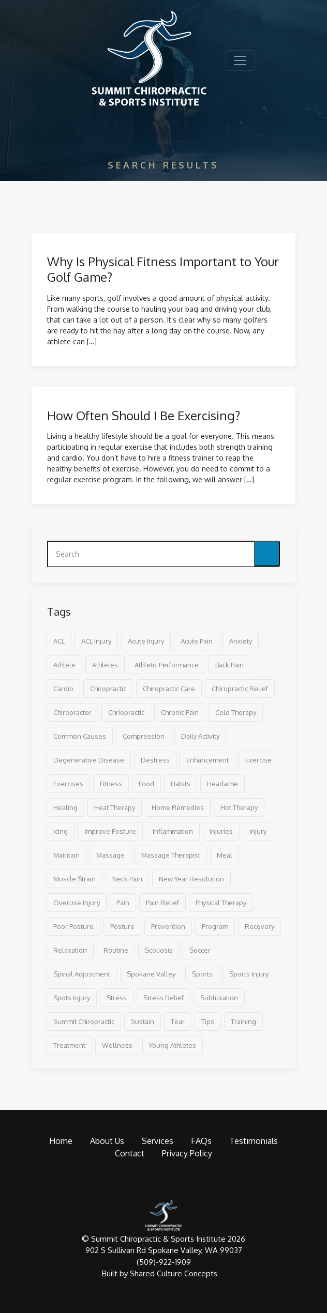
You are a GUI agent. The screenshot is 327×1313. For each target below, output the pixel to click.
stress (117, 998)
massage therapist (170, 855)
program (215, 926)
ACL (59, 641)
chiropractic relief (240, 688)
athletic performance (167, 665)
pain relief (162, 902)
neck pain (127, 879)
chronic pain (180, 712)
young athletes (172, 1045)
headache (222, 784)
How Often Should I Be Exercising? (143, 415)
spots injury (71, 998)
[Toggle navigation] (240, 60)
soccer (200, 950)
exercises (68, 784)
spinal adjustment (81, 974)
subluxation (219, 998)
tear (178, 1021)
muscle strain (74, 879)
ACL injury (96, 641)
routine (115, 950)
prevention (168, 926)
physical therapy (221, 902)
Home (60, 1141)
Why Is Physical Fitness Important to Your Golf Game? (163, 269)
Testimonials (253, 1141)
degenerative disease (88, 760)
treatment (69, 1045)
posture (122, 926)
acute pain (197, 641)
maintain (66, 855)
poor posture (73, 926)
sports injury (249, 974)
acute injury (146, 641)
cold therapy (235, 712)
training (243, 1021)
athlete (64, 665)
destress (155, 760)
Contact (129, 1153)
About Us (107, 1141)
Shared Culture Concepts (173, 1273)
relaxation (70, 950)
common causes (79, 736)
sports (202, 974)
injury (257, 831)
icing (60, 831)
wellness (117, 1045)
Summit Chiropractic (83, 1021)
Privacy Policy (187, 1153)
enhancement (207, 760)
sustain (142, 1021)
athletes (105, 665)
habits (180, 784)
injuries (221, 831)
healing (65, 807)
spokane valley (151, 974)
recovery (259, 926)
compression (144, 736)
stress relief (163, 998)
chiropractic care (169, 688)
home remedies (178, 807)
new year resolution (191, 879)
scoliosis (159, 950)
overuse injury (76, 902)
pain (122, 902)
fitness (111, 784)
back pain (229, 665)
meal (224, 855)
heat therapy (114, 807)
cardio (63, 688)
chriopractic (126, 712)
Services (157, 1141)
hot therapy (239, 807)
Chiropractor (72, 712)
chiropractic (108, 688)
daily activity (200, 736)
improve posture (110, 831)
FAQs (201, 1141)
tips (207, 1021)
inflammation (173, 831)
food (146, 784)
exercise (258, 760)
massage (110, 855)
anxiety (240, 641)
